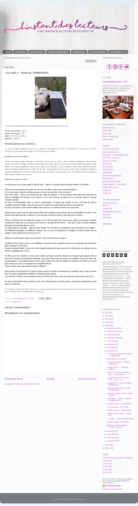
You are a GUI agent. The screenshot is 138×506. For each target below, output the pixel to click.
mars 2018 (111, 434)
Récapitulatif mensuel (110, 212)
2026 (107, 312)
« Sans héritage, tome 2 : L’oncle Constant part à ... (119, 389)
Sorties (105, 217)
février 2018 (111, 438)
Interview (106, 209)
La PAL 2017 (107, 464)
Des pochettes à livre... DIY (115, 82)
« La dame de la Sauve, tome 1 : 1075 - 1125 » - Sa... (119, 379)
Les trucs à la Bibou (98, 52)
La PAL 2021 (20, 52)
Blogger (82, 499)
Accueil (8, 52)
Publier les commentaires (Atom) (27, 384)
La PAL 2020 (107, 472)
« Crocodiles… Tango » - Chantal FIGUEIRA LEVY (119, 400)
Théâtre (105, 190)
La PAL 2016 (107, 461)
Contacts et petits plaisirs (58, 52)
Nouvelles (106, 170)
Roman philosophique (111, 176)
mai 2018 (110, 351)
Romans (106, 178)
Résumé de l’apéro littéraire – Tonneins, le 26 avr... (117, 426)
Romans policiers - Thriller (112, 184)
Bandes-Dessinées (109, 152)
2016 (107, 448)
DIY (104, 206)
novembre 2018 (113, 331)
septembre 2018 (113, 338)
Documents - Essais (110, 158)
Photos (105, 134)
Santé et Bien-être (109, 187)
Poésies (105, 172)
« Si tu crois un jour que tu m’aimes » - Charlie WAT (119, 355)
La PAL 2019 (107, 469)
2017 (107, 445)
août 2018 (111, 341)
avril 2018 (111, 431)
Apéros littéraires (37, 52)
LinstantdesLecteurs (113, 486)
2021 (107, 316)
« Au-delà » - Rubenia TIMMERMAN (120, 419)
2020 (107, 319)
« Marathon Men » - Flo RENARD (119, 404)
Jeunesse (106, 167)
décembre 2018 (113, 328)
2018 (107, 325)
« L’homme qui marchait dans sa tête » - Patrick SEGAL (118, 373)
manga (105, 193)
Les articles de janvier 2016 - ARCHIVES (117, 458)
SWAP (105, 215)
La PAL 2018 (107, 467)
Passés (105, 131)
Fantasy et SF (17, 302)
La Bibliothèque (79, 52)
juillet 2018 (111, 344)
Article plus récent (14, 378)
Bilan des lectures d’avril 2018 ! (118, 422)
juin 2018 (110, 348)
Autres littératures (109, 149)
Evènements (107, 128)
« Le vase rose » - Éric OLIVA (117, 407)
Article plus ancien (87, 378)
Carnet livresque (109, 203)
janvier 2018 (112, 441)
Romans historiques (110, 181)
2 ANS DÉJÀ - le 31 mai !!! (116, 359)
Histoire (105, 164)
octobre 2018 (112, 335)
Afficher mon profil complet (112, 489)
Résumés (106, 139)
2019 (107, 322)
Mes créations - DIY (118, 52)
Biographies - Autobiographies (114, 155)
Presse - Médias (108, 136)
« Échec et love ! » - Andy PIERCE (119, 410)
